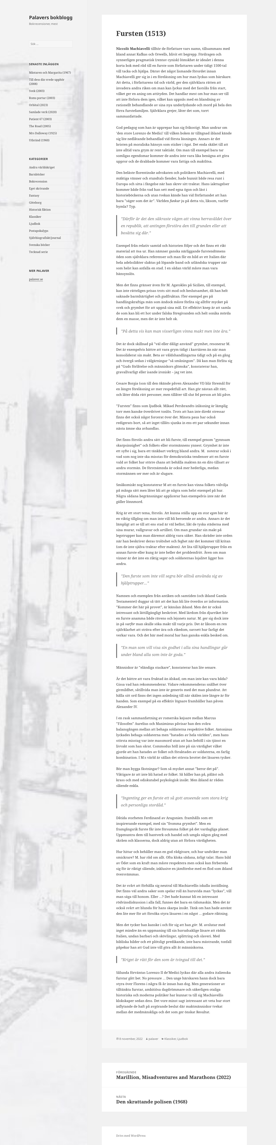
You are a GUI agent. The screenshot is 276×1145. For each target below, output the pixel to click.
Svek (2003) (37, 91)
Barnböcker (37, 174)
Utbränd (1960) (39, 140)
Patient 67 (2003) (40, 119)
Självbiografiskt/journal (45, 238)
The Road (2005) (40, 126)
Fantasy (34, 195)
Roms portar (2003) (42, 98)
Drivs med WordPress (131, 1136)
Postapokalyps (38, 231)
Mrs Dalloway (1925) (43, 133)
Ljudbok (34, 224)
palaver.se (36, 279)
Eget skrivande (39, 188)
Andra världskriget (42, 167)
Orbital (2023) (38, 105)
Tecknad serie (38, 252)
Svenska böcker (39, 245)
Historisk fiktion (40, 210)
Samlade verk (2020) (43, 112)
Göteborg (35, 203)
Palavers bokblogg (51, 17)
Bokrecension (38, 181)
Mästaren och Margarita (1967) (50, 73)
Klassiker (35, 217)
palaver (153, 1039)
